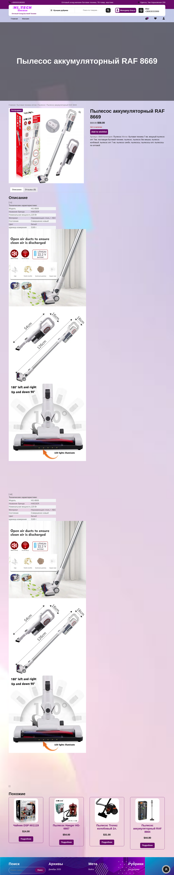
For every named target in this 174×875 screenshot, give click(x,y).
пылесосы (135, 142)
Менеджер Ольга (125, 10)
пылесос (128, 140)
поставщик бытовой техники (110, 140)
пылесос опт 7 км (108, 142)
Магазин (25, 19)
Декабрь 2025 (55, 869)
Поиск (108, 10)
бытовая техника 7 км (138, 137)
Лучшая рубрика (59, 10)
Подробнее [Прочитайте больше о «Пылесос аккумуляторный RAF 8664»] (147, 845)
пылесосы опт (147, 142)
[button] (80, 112)
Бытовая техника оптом (26, 105)
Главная (14, 19)
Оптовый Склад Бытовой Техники (24, 13)
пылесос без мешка (142, 140)
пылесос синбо (123, 142)
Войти (91, 869)
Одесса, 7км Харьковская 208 (151, 2)
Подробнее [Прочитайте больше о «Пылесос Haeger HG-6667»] (66, 842)
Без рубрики (133, 869)
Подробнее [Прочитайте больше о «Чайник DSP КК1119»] (26, 839)
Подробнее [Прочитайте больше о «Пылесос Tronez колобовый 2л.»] (107, 842)
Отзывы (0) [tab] (30, 190)
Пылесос (41, 105)
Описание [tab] (17, 190)
